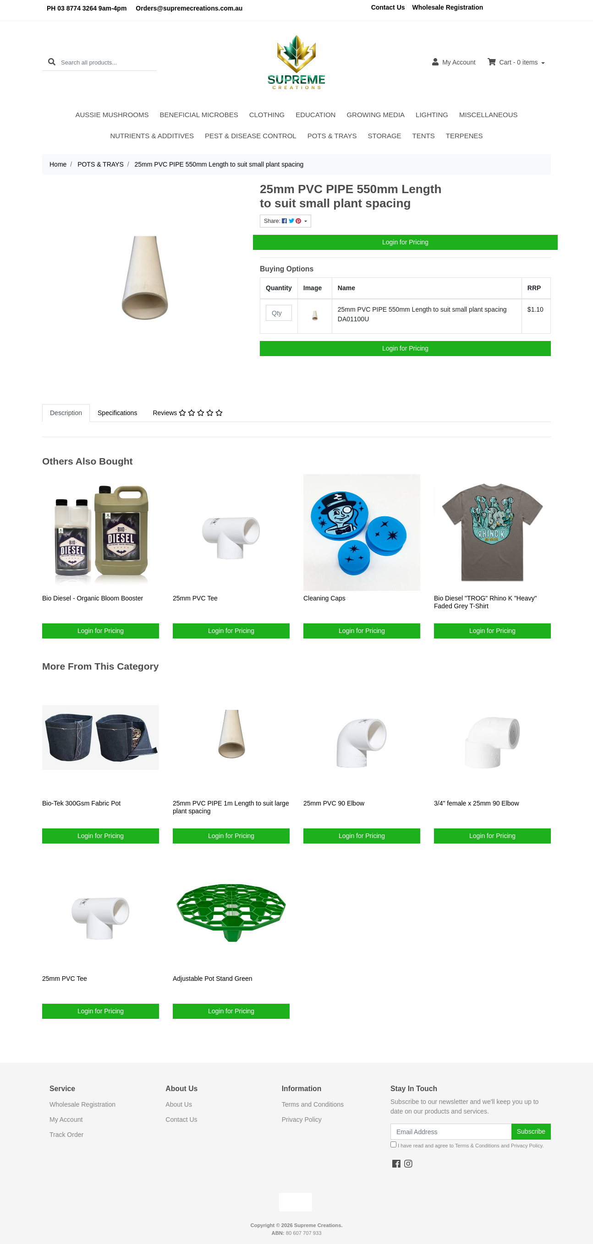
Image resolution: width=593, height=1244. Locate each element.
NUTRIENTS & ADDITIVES (152, 136)
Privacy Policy (302, 1119)
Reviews (187, 412)
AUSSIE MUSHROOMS (112, 115)
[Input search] (109, 62)
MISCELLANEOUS (488, 115)
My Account (65, 1119)
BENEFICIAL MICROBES (199, 115)
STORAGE (384, 136)
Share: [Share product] (283, 221)
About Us (178, 1104)
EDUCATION (315, 115)
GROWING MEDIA (375, 115)
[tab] (66, 413)
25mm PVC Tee (195, 598)
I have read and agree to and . (467, 1144)
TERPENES (464, 136)
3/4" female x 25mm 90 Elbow (476, 803)
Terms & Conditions (477, 1145)
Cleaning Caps (324, 598)
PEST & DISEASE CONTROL (250, 136)
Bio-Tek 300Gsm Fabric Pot (81, 803)
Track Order (66, 1134)
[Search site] (51, 62)
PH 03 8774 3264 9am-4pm (86, 8)
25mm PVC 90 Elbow (333, 803)
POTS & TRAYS (332, 136)
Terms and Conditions (313, 1104)
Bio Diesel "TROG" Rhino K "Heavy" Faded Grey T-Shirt (485, 602)
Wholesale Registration (447, 7)
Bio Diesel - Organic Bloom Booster (92, 598)
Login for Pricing (405, 242)
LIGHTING (432, 115)
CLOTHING (267, 115)
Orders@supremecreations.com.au (189, 8)
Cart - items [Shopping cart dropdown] (514, 62)
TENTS (423, 136)
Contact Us (388, 7)
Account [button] (453, 62)
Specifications (117, 412)
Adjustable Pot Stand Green (213, 978)
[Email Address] (451, 1132)
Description (66, 412)
